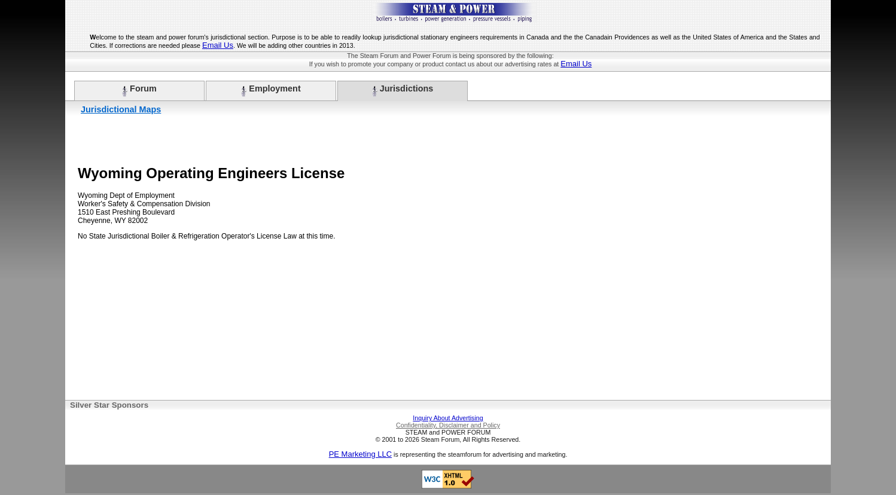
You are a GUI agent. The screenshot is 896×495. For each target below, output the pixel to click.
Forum (139, 90)
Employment (270, 90)
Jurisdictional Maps (121, 109)
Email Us (217, 45)
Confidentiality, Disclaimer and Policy (448, 425)
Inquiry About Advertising (448, 417)
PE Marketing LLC (360, 454)
